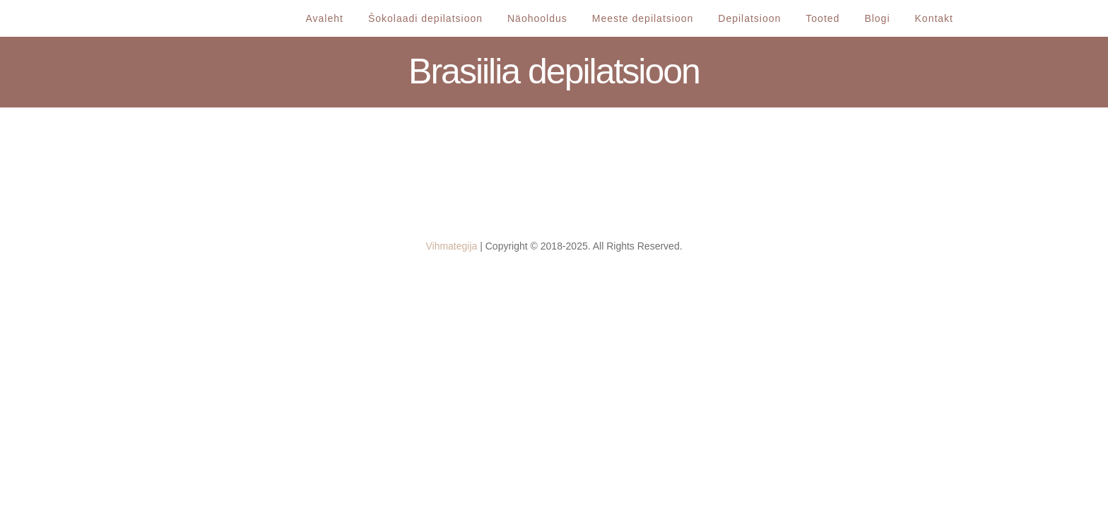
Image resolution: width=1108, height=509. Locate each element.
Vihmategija (451, 246)
